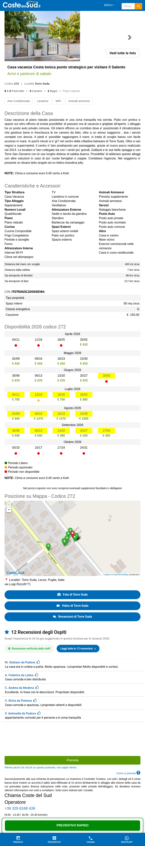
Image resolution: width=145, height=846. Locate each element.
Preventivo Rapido (72, 825)
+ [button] (9, 454)
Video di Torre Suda (72, 555)
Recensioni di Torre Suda (72, 566)
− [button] (9, 459)
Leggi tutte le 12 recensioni (78, 598)
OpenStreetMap (120, 524)
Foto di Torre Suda (72, 544)
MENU (109, 5)
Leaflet (106, 524)
